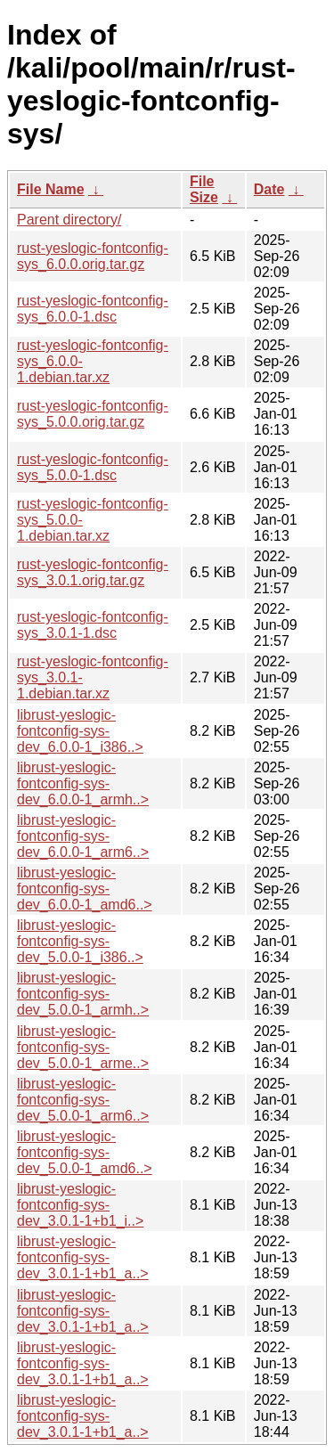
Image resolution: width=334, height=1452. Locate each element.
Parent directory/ (69, 219)
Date (269, 189)
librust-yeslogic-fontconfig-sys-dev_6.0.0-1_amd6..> (84, 888)
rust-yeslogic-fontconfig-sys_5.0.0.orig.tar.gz (92, 413)
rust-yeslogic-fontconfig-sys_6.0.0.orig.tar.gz (92, 256)
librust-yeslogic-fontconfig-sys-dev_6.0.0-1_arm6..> (83, 836)
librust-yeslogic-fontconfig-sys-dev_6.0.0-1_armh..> (83, 783)
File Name (51, 189)
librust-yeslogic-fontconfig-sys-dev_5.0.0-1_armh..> (83, 993)
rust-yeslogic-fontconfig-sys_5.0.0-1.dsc (92, 467)
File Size (204, 189)
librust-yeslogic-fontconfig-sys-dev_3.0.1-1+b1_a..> (83, 1257)
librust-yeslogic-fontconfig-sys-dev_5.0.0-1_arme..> (83, 1047)
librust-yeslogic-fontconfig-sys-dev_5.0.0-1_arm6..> (83, 1099)
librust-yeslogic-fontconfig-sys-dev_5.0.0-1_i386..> (80, 941)
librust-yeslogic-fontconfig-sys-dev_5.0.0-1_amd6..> (84, 1152)
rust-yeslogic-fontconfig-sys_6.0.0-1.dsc (92, 308)
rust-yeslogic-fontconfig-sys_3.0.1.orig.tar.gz (92, 572)
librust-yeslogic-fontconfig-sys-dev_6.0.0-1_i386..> (80, 731)
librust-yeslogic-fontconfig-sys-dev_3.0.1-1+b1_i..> (80, 1204)
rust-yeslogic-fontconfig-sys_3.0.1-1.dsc (92, 624)
